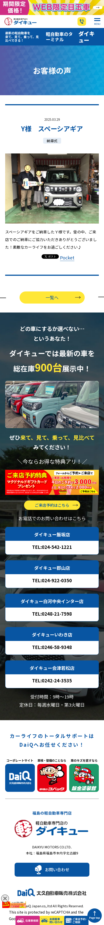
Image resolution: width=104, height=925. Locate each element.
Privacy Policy (33, 910)
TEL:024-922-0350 (52, 572)
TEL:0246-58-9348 (52, 639)
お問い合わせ (57, 862)
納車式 (52, 133)
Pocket (67, 249)
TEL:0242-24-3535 (52, 672)
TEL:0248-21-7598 (52, 605)
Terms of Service (67, 910)
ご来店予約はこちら (52, 497)
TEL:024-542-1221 (52, 539)
